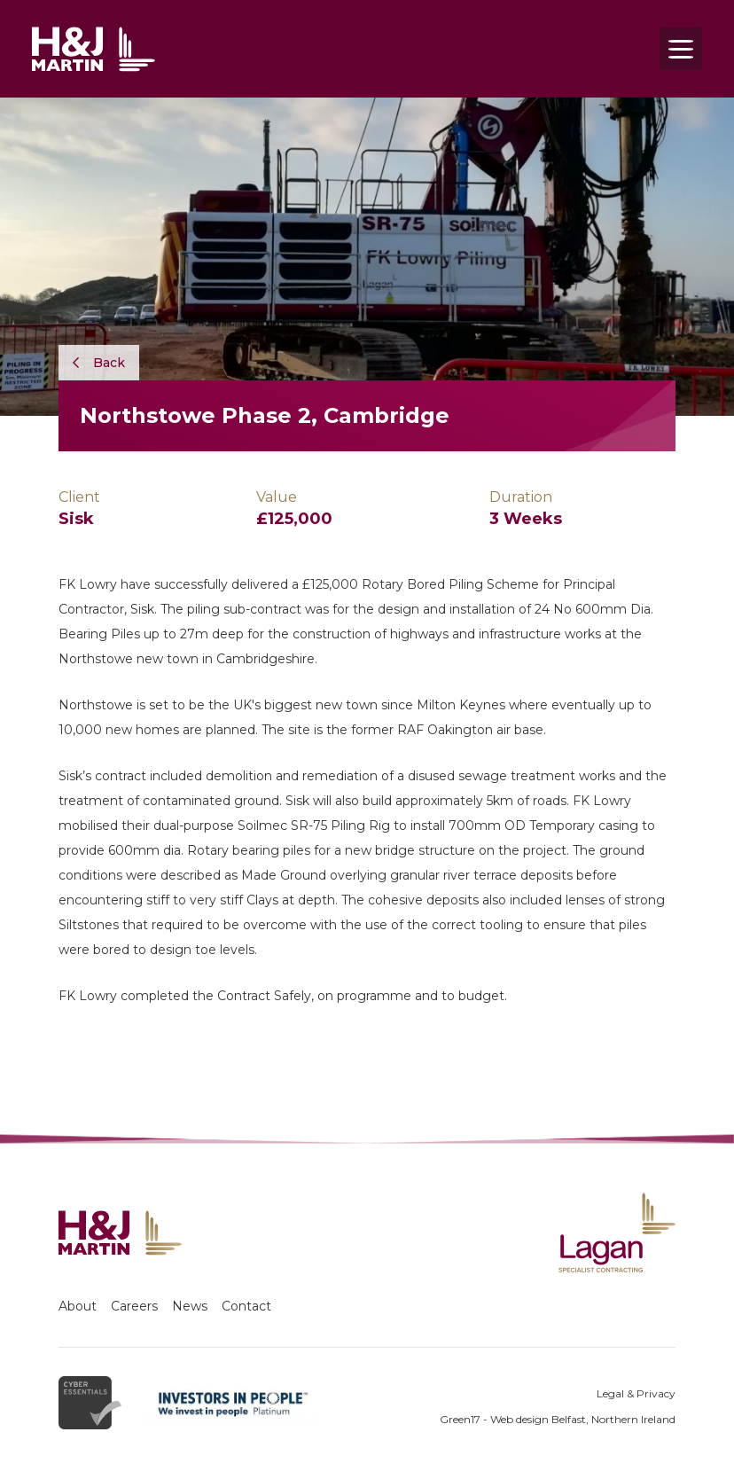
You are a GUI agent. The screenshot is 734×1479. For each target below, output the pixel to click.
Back (99, 363)
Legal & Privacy (636, 1393)
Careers (134, 1306)
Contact (246, 1306)
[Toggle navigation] (681, 48)
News (189, 1306)
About (78, 1306)
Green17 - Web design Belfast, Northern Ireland (557, 1419)
